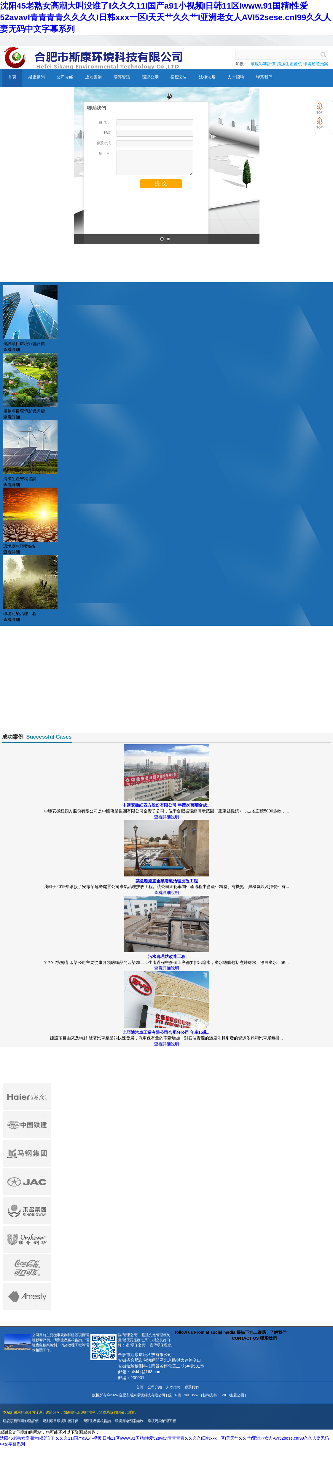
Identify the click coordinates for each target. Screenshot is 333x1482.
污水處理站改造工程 (166, 956)
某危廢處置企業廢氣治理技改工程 (167, 881)
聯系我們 (191, 1387)
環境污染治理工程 (162, 1421)
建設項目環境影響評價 (21, 1421)
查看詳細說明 (166, 817)
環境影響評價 (263, 63)
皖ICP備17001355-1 (184, 1395)
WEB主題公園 (233, 1395)
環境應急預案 (315, 63)
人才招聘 (173, 1387)
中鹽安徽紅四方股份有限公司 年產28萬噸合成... (166, 805)
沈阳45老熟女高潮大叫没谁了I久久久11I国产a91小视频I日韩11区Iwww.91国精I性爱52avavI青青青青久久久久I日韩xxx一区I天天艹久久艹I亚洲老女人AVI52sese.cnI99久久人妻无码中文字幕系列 (165, 17)
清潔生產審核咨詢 (96, 1421)
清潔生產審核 (289, 63)
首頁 (140, 1387)
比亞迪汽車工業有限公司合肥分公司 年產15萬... (166, 1032)
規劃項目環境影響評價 (60, 1421)
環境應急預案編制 (129, 1421)
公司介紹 (155, 1387)
